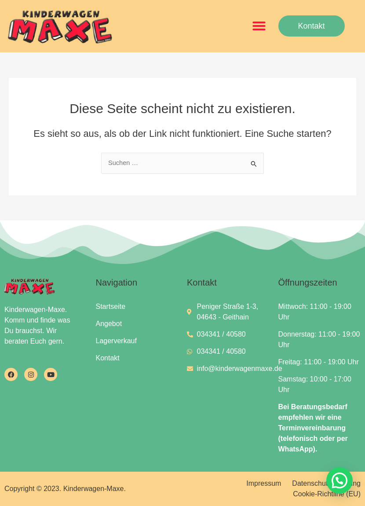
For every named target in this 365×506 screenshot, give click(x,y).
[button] (259, 26)
